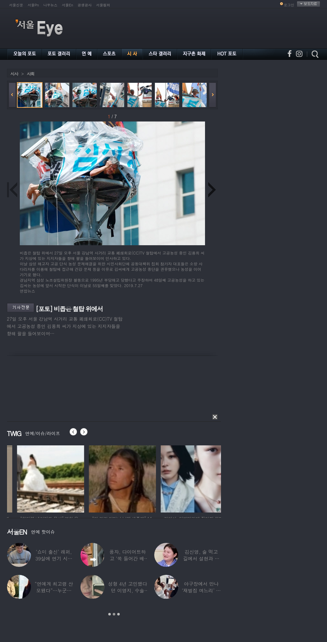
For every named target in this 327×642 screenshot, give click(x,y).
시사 (14, 74)
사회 (30, 74)
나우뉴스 (50, 5)
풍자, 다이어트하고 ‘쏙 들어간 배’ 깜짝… (127, 558)
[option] (80, 478)
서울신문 (16, 5)
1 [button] (109, 614)
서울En (67, 5)
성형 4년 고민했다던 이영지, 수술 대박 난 (127, 590)
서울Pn (33, 5)
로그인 (289, 5)
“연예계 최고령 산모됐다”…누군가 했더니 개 (53, 590)
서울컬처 (103, 5)
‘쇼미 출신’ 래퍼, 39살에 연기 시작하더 (53, 558)
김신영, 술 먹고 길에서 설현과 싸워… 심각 (201, 558)
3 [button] (118, 614)
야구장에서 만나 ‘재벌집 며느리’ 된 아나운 (201, 590)
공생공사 (85, 5)
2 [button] (114, 614)
